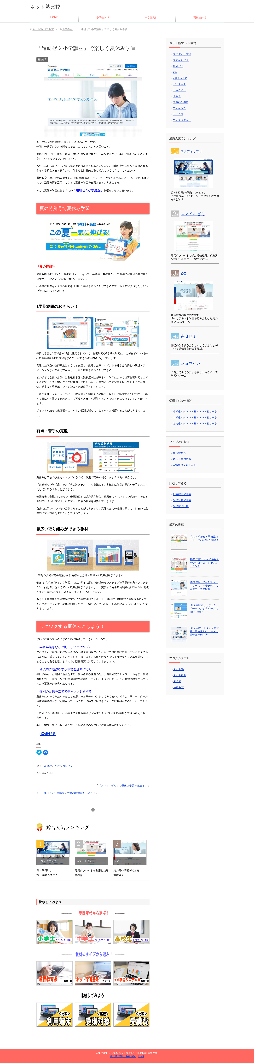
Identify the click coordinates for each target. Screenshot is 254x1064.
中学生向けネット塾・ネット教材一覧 (195, 418)
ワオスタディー (182, 121)
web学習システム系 (184, 465)
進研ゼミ (48, 734)
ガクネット (179, 85)
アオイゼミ (179, 109)
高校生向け (199, 18)
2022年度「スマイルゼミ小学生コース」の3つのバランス (204, 563)
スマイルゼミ (181, 61)
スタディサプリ (182, 55)
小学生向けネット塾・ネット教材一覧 (195, 412)
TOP (43, 30)
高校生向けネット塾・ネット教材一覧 (195, 424)
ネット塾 (178, 670)
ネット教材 (179, 676)
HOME (54, 18)
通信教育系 (179, 453)
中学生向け (151, 18)
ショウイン (179, 91)
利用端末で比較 (182, 495)
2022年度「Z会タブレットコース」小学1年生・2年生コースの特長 (204, 586)
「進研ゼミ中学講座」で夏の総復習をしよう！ (68, 793)
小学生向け (102, 18)
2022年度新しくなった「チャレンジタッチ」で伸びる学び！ (204, 609)
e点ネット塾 (180, 79)
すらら (177, 97)
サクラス (178, 115)
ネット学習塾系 (182, 459)
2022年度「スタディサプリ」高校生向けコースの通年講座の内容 (204, 632)
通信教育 (42, 60)
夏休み (48, 766)
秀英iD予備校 (180, 103)
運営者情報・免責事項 (123, 1057)
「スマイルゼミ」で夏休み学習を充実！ (121, 786)
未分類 (177, 682)
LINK (141, 1057)
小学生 (57, 766)
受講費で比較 (181, 507)
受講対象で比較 (182, 501)
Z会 (175, 73)
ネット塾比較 (47, 7)
